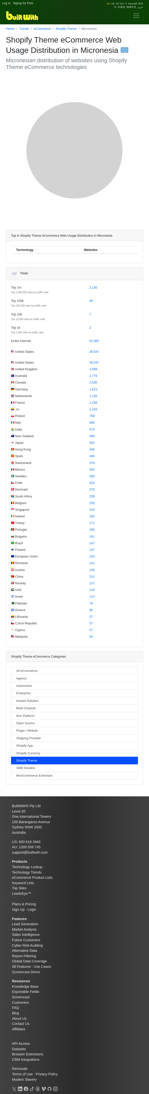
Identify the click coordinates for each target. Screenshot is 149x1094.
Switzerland (22, 463)
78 (91, 603)
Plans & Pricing (24, 904)
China (18, 576)
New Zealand (24, 436)
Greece (19, 610)
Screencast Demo (26, 972)
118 (92, 590)
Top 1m (16, 287)
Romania (21, 563)
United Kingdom (25, 369)
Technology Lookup (27, 867)
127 (92, 583)
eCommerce (42, 29)
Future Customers (26, 940)
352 (92, 469)
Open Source (25, 723)
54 (91, 636)
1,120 (93, 396)
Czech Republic (25, 623)
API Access (21, 1044)
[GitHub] (49, 1088)
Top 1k (15, 327)
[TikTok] (32, 1088)
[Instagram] (55, 1088)
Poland (19, 416)
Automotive (24, 686)
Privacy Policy (47, 1074)
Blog (15, 1013)
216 (92, 509)
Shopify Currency (28, 753)
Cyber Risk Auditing (27, 945)
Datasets (19, 1049)
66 (91, 610)
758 (92, 416)
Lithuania (21, 616)
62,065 (94, 341)
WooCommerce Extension (34, 775)
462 (92, 443)
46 (91, 301)
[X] (14, 1088)
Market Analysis (24, 929)
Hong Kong (22, 449)
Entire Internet (21, 341)
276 (92, 489)
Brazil (18, 543)
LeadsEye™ (21, 893)
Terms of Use (22, 1074)
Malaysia (20, 636)
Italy (17, 422)
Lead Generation (25, 924)
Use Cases (42, 967)
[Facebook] (26, 1088)
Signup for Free (23, 3)
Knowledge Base (25, 986)
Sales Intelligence (26, 935)
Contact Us (20, 1024)
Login (31, 909)
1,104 (93, 409)
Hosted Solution (27, 701)
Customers (20, 1002)
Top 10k (16, 314)
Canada (20, 382)
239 (92, 496)
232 (92, 503)
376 (92, 463)
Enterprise (23, 693)
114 (92, 596)
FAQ (15, 1008)
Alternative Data (24, 951)
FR (117, 3)
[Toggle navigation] (136, 16)
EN (108, 3)
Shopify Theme (66, 29)
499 (92, 436)
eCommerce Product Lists (32, 877)
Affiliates (18, 1029)
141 (92, 563)
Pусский (132, 3)
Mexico (19, 469)
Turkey (19, 523)
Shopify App (24, 745)
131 (92, 576)
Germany (21, 389)
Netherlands (23, 396)
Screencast (21, 997)
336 (92, 476)
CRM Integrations (25, 1060)
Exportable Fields (25, 992)
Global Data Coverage (29, 961)
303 (92, 483)
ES (122, 3)
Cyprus (19, 630)
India (18, 429)
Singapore (21, 509)
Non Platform (25, 716)
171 (92, 523)
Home (10, 29)
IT (126, 3)
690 (92, 422)
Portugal (20, 529)
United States (24, 352)
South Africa (23, 496)
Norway (20, 583)
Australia (20, 376)
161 (92, 536)
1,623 (93, 389)
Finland (19, 550)
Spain (18, 456)
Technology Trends (27, 872)
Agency (21, 678)
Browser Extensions (27, 1054)
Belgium (20, 503)
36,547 (94, 352)
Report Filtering (24, 956)
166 (92, 529)
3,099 (93, 369)
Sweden (20, 476)
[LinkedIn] (20, 1088)
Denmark (21, 489)
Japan (19, 443)
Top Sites (19, 888)
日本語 (121, 7)
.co (16, 409)
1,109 (93, 402)
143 (92, 556)
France (19, 402)
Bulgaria (20, 536)
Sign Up (18, 909)
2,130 (93, 287)
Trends (24, 29)
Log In (6, 3)
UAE (18, 590)
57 (91, 616)
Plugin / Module (27, 730)
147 (92, 543)
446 (92, 449)
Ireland (19, 516)
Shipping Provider (28, 738)
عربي (140, 7)
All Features (21, 967)
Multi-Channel (26, 708)
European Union (26, 556)
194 (92, 516)
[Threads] (38, 1088)
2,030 (93, 382)
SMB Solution (25, 768)
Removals (20, 1069)
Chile (18, 483)
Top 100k (17, 301)
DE (112, 3)
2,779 (93, 376)
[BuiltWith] (22, 15)
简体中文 (131, 7)
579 (92, 429)
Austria (19, 570)
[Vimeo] (43, 1088)
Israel (18, 596)
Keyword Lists (23, 883)
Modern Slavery (24, 1079)
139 (92, 570)
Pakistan (20, 603)
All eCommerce (26, 671)
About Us (19, 1018)
